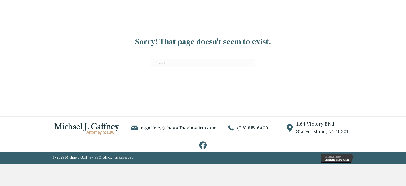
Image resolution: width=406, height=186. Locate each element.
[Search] (203, 63)
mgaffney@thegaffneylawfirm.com (179, 128)
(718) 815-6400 (252, 128)
